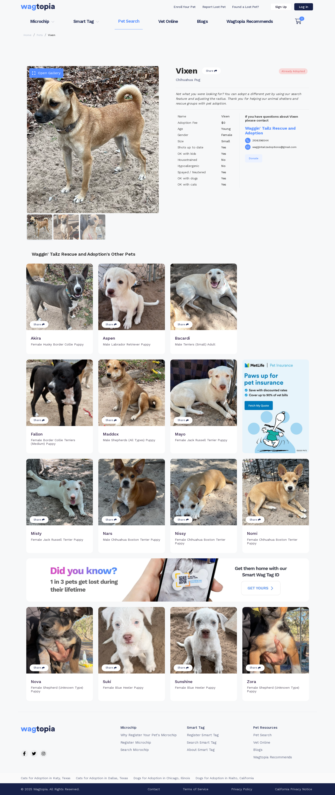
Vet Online (168, 21)
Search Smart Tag (202, 742)
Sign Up (281, 7)
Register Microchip (136, 742)
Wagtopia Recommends (250, 21)
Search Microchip (135, 750)
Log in (303, 7)
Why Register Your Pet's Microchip (149, 735)
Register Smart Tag (203, 735)
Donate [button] (253, 158)
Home (27, 35)
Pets (40, 35)
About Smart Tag (201, 750)
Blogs (202, 21)
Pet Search (128, 21)
